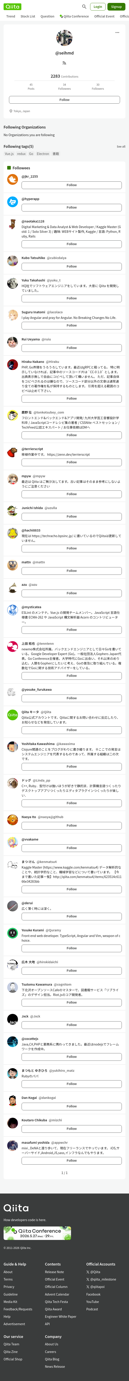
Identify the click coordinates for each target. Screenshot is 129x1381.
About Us (51, 1344)
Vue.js (9, 153)
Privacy (9, 1286)
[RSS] (64, 63)
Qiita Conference (74, 16)
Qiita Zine (11, 1351)
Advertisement (14, 1324)
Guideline (11, 1294)
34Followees (64, 86)
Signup (116, 6)
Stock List (27, 16)
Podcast (92, 1309)
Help (7, 1316)
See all (121, 146)
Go (31, 153)
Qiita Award (53, 1309)
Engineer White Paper (60, 1316)
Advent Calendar (57, 1294)
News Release (55, 1366)
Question (47, 16)
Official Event (104, 16)
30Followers (98, 86)
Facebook (93, 1294)
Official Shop (13, 1359)
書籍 (56, 153)
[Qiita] (12, 6)
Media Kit (10, 1301)
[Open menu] (117, 32)
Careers (50, 1351)
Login (98, 6)
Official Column (56, 1286)
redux (21, 153)
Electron (43, 153)
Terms (8, 1279)
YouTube (92, 1301)
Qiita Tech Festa (56, 1301)
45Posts (31, 86)
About (8, 1272)
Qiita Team (11, 1344)
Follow (64, 100)
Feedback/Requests (18, 1309)
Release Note (54, 1272)
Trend (10, 16)
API (47, 1324)
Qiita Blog (52, 1359)
